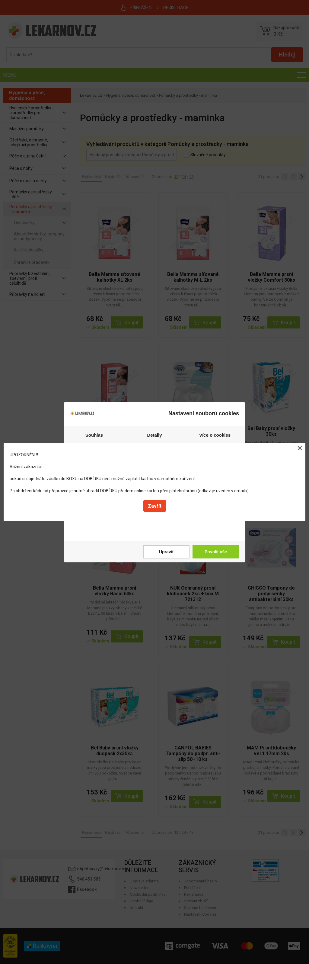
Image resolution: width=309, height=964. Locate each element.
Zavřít (154, 506)
